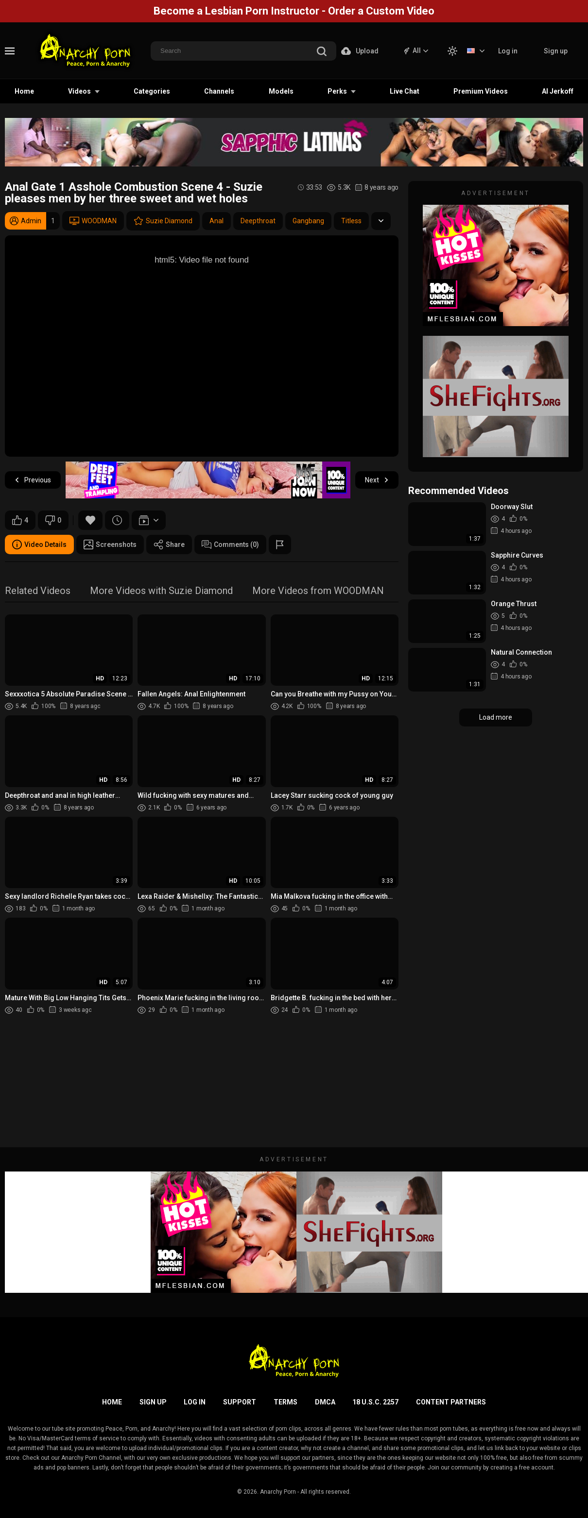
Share (169, 544)
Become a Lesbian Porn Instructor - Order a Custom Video (294, 11)
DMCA (325, 1402)
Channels (219, 91)
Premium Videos (480, 91)
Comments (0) (230, 544)
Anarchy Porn (278, 1491)
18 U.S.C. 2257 (375, 1402)
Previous (33, 480)
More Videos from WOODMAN (318, 591)
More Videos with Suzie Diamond (161, 591)
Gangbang (308, 221)
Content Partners (451, 1402)
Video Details (39, 544)
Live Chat (404, 91)
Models (281, 91)
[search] (322, 52)
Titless (351, 221)
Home (24, 91)
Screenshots (110, 544)
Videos (79, 91)
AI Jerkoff (557, 91)
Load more (495, 717)
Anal (216, 221)
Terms (285, 1402)
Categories (152, 91)
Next (377, 480)
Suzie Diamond (163, 221)
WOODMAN (93, 221)
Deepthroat (258, 221)
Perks (337, 91)
